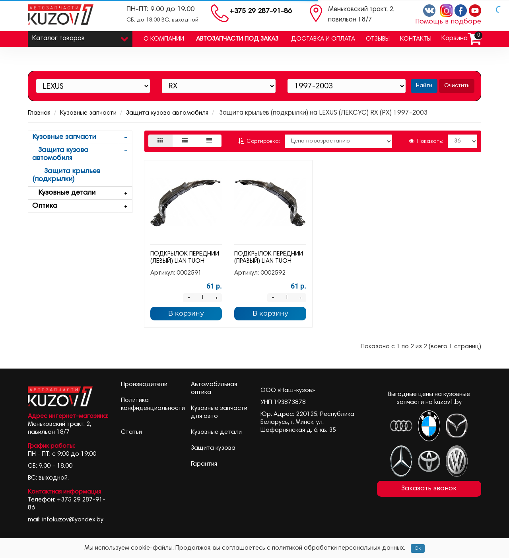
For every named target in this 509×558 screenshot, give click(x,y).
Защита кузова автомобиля (167, 113)
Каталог (80, 37)
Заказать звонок (429, 488)
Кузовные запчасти (88, 113)
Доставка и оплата (323, 39)
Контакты (415, 39)
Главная (39, 113)
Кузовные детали (82, 193)
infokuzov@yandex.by (72, 520)
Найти (424, 86)
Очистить (456, 86)
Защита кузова (213, 448)
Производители (144, 384)
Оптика (82, 206)
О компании (164, 39)
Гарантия (204, 464)
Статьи (131, 432)
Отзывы (378, 39)
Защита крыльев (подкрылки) (66, 175)
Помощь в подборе (448, 21)
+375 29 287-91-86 (260, 11)
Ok (418, 548)
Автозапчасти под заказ (237, 39)
